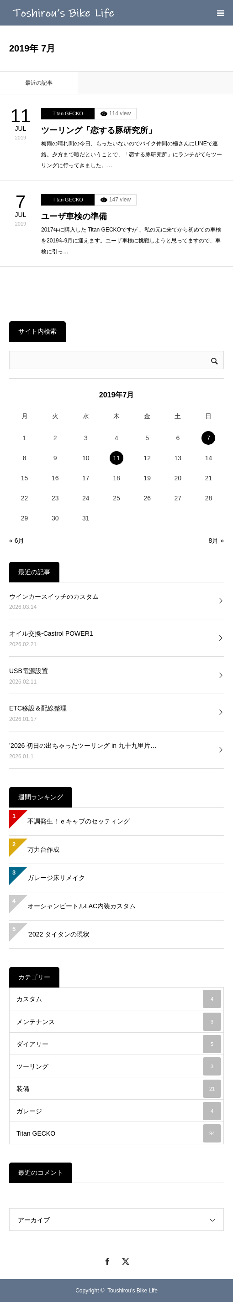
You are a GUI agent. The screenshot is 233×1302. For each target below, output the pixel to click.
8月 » (216, 540)
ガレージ (118, 1111)
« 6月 (16, 540)
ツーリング (118, 1066)
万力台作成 (43, 849)
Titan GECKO (68, 113)
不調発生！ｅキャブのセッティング (78, 821)
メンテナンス (118, 1022)
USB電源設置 (28, 670)
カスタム (118, 999)
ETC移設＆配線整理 (38, 708)
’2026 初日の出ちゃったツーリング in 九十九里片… (83, 745)
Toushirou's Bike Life (132, 1290)
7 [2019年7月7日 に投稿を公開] (209, 438)
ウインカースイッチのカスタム (54, 596)
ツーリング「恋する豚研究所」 (98, 130)
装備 (118, 1089)
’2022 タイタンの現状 (58, 934)
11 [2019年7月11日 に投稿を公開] (116, 458)
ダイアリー (118, 1044)
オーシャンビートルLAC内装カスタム (81, 906)
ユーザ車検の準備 (74, 216)
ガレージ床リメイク (56, 877)
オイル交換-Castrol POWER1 (51, 633)
